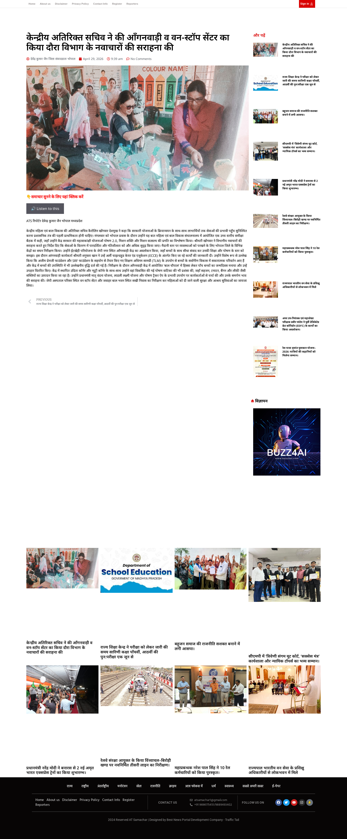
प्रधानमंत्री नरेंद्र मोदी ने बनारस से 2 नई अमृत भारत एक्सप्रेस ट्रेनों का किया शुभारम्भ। (300, 184)
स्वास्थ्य (229, 786)
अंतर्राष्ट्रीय (103, 786)
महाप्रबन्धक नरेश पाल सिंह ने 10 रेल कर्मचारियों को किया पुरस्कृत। (301, 250)
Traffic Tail (232, 820)
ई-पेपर (276, 786)
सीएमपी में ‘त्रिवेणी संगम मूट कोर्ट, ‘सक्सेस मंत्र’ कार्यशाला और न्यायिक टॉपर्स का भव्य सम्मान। (299, 147)
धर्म (214, 786)
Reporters (132, 3)
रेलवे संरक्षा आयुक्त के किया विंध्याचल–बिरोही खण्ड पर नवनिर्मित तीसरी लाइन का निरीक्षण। (301, 219)
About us (45, 3)
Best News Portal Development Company (195, 820)
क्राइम (172, 786)
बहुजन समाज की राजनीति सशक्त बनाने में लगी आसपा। (299, 113)
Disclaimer (61, 3)
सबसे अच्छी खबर (253, 786)
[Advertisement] (173, 512)
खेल (138, 786)
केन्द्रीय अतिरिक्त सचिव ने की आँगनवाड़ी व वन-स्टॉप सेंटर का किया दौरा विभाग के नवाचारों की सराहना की (299, 50)
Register (117, 3)
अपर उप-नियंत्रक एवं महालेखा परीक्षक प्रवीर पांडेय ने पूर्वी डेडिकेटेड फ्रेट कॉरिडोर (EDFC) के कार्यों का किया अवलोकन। (300, 323)
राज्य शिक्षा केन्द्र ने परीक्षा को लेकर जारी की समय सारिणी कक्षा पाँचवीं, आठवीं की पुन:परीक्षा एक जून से (301, 80)
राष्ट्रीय (85, 786)
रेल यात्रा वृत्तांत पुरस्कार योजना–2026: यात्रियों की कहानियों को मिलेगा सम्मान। (299, 351)
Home (32, 3)
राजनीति (155, 786)
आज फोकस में (194, 786)
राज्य (70, 786)
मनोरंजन (122, 786)
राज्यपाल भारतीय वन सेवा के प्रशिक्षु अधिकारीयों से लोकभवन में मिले (301, 285)
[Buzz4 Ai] (286, 474)
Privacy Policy (80, 3)
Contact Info (100, 3)
